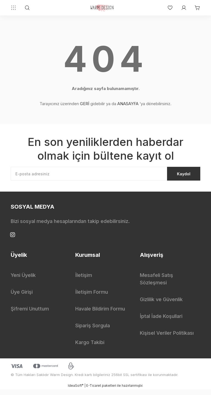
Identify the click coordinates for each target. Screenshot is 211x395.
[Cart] (194, 7)
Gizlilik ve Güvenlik (161, 305)
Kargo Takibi (89, 348)
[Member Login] (181, 7)
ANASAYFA (127, 103)
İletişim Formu (91, 297)
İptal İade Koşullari (161, 322)
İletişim (83, 281)
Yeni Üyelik (23, 281)
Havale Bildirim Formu (100, 314)
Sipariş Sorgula (92, 331)
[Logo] (102, 8)
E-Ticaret (93, 391)
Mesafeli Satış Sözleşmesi (156, 284)
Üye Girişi (22, 297)
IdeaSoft (75, 391)
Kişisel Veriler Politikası (167, 338)
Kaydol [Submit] (174, 176)
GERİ (84, 103)
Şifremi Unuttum (30, 314)
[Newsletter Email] (105, 176)
